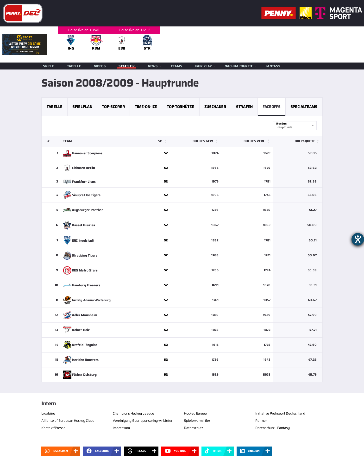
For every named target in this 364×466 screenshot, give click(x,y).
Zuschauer (215, 107)
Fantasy (272, 66)
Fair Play (203, 66)
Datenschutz (193, 427)
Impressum (121, 427)
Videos (100, 66)
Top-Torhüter (180, 107)
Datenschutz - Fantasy (272, 427)
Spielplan (82, 107)
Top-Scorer (113, 107)
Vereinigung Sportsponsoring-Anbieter (142, 420)
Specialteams (303, 107)
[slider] (211, 44)
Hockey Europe (195, 413)
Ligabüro (48, 413)
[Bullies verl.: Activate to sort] (247, 141)
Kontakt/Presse (53, 427)
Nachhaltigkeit (238, 66)
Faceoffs (271, 107)
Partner (261, 420)
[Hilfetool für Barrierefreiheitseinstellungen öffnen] (357, 239)
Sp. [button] (160, 141)
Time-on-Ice (146, 107)
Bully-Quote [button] (305, 141)
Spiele (48, 66)
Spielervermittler (197, 420)
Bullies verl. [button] (255, 141)
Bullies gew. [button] (203, 141)
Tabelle (74, 66)
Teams (176, 66)
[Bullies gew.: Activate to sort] (195, 141)
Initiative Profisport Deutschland (280, 413)
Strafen (244, 107)
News (153, 66)
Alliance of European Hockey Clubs (67, 420)
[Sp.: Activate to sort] (158, 141)
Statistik (127, 66)
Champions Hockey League (133, 413)
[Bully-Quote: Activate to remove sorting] (297, 141)
